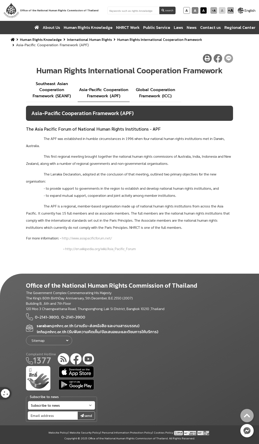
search (167, 10)
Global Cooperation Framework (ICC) (155, 93)
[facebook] (76, 359)
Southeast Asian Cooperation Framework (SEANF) (52, 90)
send (86, 415)
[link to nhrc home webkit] (51, 10)
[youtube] (88, 359)
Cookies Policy (163, 432)
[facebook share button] (218, 58)
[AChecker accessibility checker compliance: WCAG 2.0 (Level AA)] (190, 432)
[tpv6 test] (179, 432)
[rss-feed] (63, 359)
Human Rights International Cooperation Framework (159, 39)
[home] (36, 27)
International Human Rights (89, 39)
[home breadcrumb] (13, 39)
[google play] (76, 384)
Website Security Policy (84, 432)
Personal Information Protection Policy (127, 432)
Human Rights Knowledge (41, 39)
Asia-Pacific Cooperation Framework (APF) (103, 93)
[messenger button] (247, 430)
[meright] (38, 377)
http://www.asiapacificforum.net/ (87, 238)
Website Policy (58, 432)
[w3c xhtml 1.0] (203, 432)
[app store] (76, 372)
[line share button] (228, 58)
